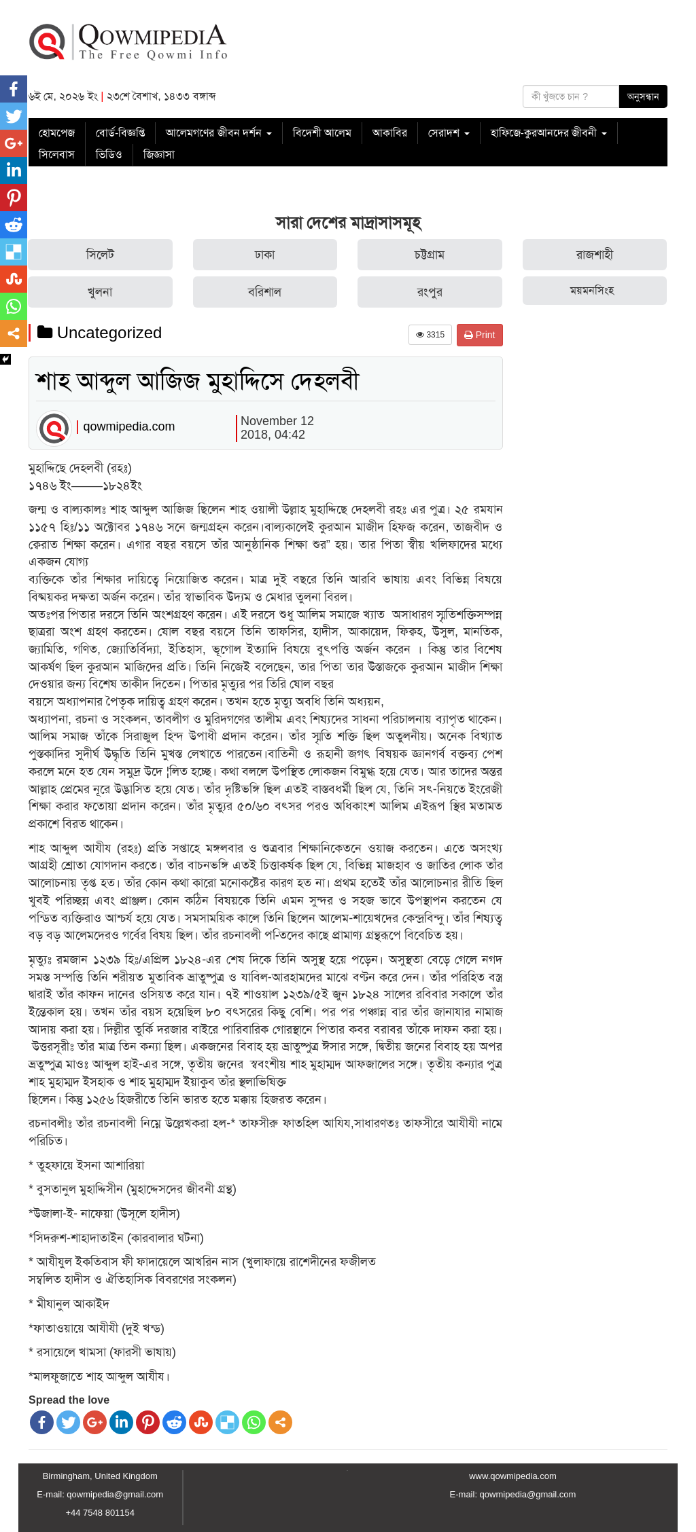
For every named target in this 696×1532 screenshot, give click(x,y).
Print (479, 334)
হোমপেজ (57, 133)
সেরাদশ (448, 133)
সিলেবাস (57, 154)
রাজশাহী (594, 254)
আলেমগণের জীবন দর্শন (218, 133)
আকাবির (389, 133)
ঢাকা (265, 254)
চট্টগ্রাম (430, 254)
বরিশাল (264, 292)
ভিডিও (109, 154)
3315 (430, 335)
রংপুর (429, 292)
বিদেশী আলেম (322, 133)
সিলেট (100, 254)
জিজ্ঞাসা (159, 154)
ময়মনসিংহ (592, 290)
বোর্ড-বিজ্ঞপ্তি (120, 133)
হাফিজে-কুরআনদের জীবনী (549, 133)
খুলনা (100, 292)
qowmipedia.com (129, 426)
